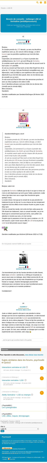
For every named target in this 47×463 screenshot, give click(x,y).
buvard (4, 54)
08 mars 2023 (26, 397)
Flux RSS (11, 459)
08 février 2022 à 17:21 (23, 127)
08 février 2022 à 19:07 (23, 269)
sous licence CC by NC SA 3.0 (10, 453)
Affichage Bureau (6, 457)
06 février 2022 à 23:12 (23, 43)
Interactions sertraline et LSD (13, 367)
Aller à (20, 429)
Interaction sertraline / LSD (13, 380)
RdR (31, 327)
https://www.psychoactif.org (33, 451)
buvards (25, 318)
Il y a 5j (23, 370)
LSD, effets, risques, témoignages (15, 416)
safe (10, 65)
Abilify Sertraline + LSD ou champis (16, 395)
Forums (3, 8)
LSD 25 (10, 8)
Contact (5, 459)
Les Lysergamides (9, 407)
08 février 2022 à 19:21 (23, 310)
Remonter (4, 349)
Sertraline (36, 61)
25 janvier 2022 (26, 383)
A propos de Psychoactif (18, 457)
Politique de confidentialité (33, 457)
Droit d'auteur (5, 451)
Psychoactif (4, 421)
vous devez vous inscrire (34, 355)
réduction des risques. (10, 443)
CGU (43, 457)
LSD (18, 49)
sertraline (12, 275)
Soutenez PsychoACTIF (14, 448)
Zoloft (18, 61)
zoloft (4, 223)
